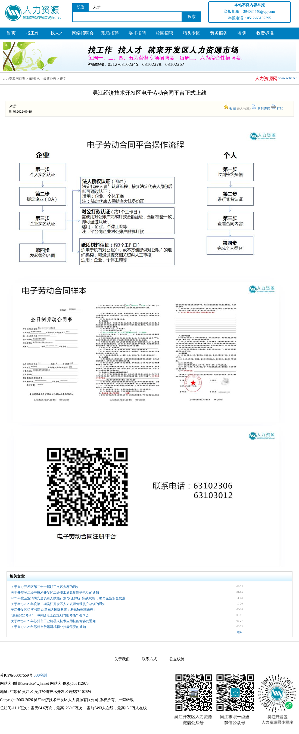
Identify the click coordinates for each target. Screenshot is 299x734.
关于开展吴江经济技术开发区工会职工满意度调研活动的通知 (55, 592)
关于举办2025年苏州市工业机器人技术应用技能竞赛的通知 (53, 621)
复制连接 (263, 108)
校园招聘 (164, 33)
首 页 (11, 33)
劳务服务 (219, 33)
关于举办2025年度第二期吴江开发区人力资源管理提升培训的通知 (58, 604)
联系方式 (149, 659)
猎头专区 (191, 33)
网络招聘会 (83, 33)
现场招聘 (110, 33)
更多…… (241, 632)
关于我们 (122, 659)
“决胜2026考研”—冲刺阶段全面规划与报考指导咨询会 (50, 615)
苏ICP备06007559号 (16, 675)
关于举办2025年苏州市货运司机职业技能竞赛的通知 (48, 627)
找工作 (32, 33)
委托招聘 (137, 33)
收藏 (232, 108)
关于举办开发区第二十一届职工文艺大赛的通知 (45, 587)
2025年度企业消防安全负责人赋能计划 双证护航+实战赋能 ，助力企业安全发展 (68, 598)
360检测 (40, 675)
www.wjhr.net (275, 78)
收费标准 (265, 33)
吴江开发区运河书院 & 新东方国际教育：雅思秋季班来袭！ (53, 610)
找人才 (57, 33)
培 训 (242, 33)
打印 (280, 108)
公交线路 (177, 659)
